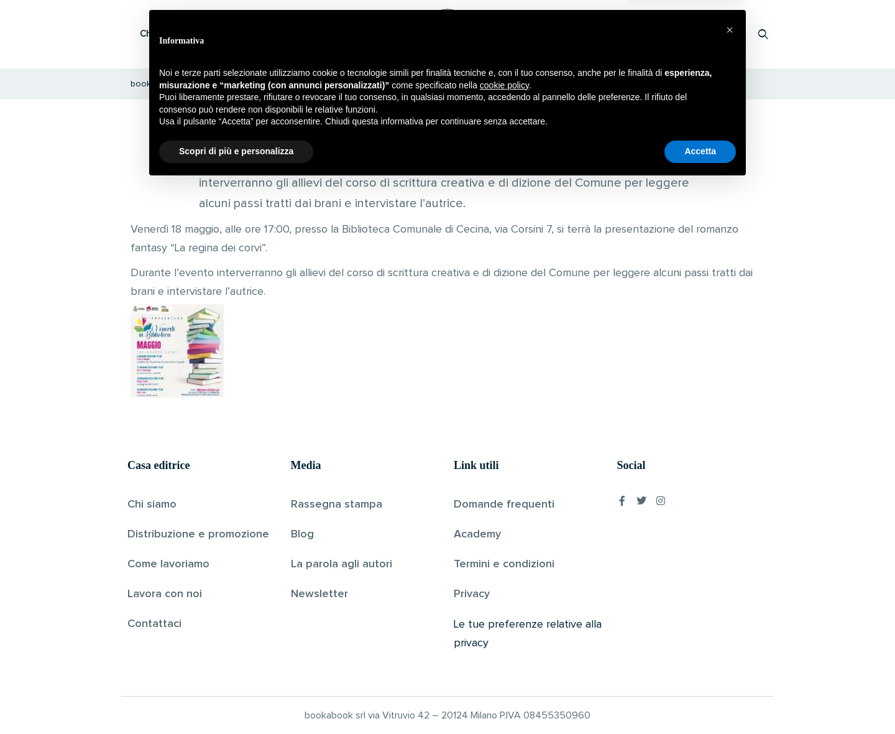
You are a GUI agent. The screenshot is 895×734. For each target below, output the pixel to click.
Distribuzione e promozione (198, 534)
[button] (730, 578)
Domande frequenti (504, 504)
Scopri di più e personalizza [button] (236, 700)
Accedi (731, 34)
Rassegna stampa (336, 504)
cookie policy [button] (504, 634)
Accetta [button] (700, 700)
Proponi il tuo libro (664, 34)
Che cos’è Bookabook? (189, 34)
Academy (477, 534)
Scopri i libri (289, 34)
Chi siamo (152, 504)
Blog (302, 534)
